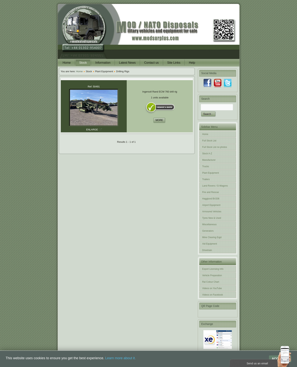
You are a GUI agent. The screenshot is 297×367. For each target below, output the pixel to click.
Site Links (173, 62)
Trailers (206, 179)
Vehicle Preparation (212, 275)
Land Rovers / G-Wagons (215, 185)
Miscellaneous (209, 224)
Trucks (205, 166)
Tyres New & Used (211, 218)
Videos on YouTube (212, 288)
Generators (208, 231)
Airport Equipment (211, 205)
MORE (159, 120)
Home (67, 62)
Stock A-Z (207, 153)
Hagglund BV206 (211, 198)
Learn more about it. (120, 358)
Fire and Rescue (210, 192)
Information (102, 62)
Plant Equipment (210, 173)
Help (192, 62)
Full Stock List (209, 140)
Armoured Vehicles (211, 211)
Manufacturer (209, 160)
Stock (83, 62)
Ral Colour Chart (210, 282)
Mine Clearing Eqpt (212, 237)
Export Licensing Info (213, 269)
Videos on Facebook (212, 294)
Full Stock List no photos (214, 147)
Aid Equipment (209, 243)
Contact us (151, 62)
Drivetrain (207, 250)
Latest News (127, 62)
